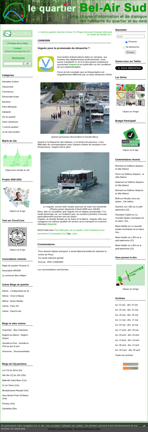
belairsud (119, 182)
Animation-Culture (10, 81)
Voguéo (73, 64)
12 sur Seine (8, 385)
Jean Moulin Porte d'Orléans (15, 395)
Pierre (118, 174)
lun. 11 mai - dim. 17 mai (126, 320)
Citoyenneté (7, 87)
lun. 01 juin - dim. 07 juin (126, 305)
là (81, 62)
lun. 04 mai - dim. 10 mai (126, 325)
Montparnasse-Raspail (12, 390)
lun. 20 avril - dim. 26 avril (127, 335)
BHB (117, 198)
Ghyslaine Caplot (123, 215)
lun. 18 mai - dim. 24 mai (126, 315)
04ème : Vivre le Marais (13, 296)
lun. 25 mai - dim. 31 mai (126, 310)
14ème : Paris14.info (11, 311)
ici (76, 62)
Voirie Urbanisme (10, 122)
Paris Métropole (9, 107)
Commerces (7, 92)
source (52, 224)
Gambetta (6, 408)
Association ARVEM (11, 270)
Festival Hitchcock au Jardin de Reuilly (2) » (99, 33)
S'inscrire (131, 41)
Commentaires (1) (57, 233)
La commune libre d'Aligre (14, 275)
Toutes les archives (124, 355)
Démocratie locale (10, 97)
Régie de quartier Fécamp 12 (15, 265)
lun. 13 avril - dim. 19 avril (127, 340)
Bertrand (119, 166)
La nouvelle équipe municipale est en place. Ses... (129, 218)
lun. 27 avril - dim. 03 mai (127, 330)
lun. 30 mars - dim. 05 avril (127, 350)
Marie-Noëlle (121, 226)
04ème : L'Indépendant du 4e (15, 291)
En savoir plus (18, 428)
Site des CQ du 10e (11, 375)
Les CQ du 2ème (10, 370)
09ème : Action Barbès (12, 301)
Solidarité (6, 112)
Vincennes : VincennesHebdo (15, 351)
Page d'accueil (85, 32)
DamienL (119, 207)
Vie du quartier (9, 117)
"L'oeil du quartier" (10, 127)
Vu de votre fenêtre (11, 132)
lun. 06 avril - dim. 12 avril (127, 345)
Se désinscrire (131, 47)
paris (75, 233)
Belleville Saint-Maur (11, 380)
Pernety (5, 403)
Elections (6, 102)
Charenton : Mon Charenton (15, 330)
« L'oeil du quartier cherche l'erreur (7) (57, 32)
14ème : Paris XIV (10, 306)
